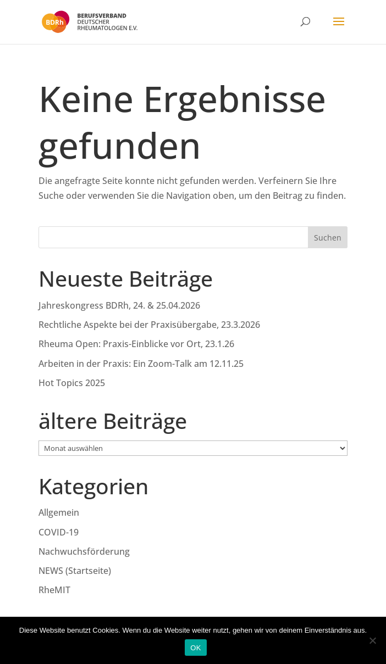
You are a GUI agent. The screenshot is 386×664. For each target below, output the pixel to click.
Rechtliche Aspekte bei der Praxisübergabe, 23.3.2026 (149, 325)
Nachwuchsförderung (84, 551)
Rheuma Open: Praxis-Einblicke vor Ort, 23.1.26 (136, 344)
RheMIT (54, 590)
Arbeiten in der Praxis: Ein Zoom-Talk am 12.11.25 (141, 364)
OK (195, 648)
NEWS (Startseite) (74, 571)
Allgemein (58, 512)
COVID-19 (58, 532)
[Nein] (372, 640)
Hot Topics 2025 (71, 383)
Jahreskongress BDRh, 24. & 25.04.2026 (119, 305)
